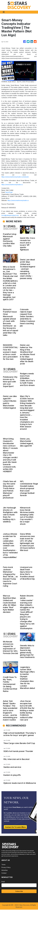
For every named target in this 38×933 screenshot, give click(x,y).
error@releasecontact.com (10, 215)
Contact (3, 873)
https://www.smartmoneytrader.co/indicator (15, 177)
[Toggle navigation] (4, 12)
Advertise (4, 870)
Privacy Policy (6, 867)
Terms (3, 864)
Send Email (8, 192)
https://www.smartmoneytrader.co (12, 184)
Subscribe (19, 891)
